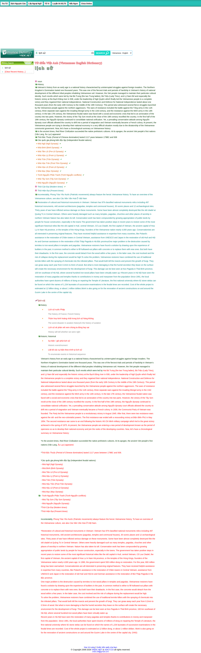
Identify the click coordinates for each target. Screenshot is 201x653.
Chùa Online (86, 4)
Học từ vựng (89, 647)
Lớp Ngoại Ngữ (35, 4)
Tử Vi (47, 4)
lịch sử (8, 68)
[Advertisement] (84, 26)
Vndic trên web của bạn (106, 647)
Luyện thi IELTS (59, 4)
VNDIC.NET (97, 650)
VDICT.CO (109, 650)
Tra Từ (4, 4)
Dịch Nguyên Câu (18, 4)
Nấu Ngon (73, 4)
